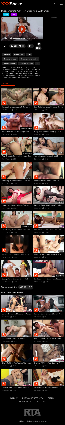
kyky (29, 54)
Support (13, 398)
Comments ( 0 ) (8, 287)
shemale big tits (10, 63)
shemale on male (10, 59)
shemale (7, 54)
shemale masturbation (29, 59)
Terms (51, 398)
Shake (11, 3)
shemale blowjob (26, 63)
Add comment (25, 287)
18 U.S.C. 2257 (41, 402)
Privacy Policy (25, 402)
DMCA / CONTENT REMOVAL (32, 398)
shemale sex (19, 54)
